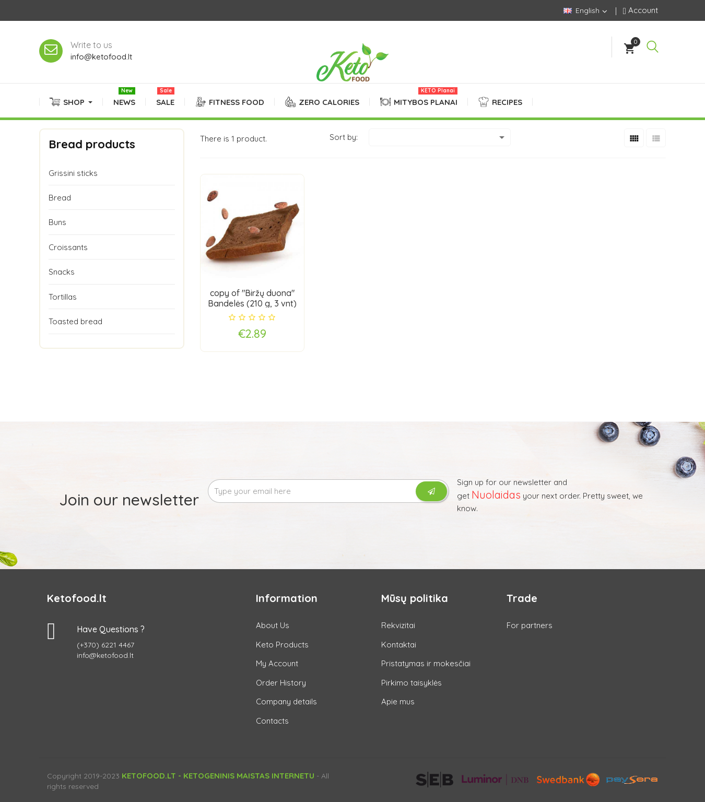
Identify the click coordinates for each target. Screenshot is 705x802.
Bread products (92, 144)
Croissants (68, 247)
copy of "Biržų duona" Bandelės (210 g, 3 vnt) (252, 298)
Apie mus (398, 701)
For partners (530, 625)
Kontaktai (398, 645)
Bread (60, 198)
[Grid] (634, 137)
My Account (277, 663)
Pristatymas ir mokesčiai (426, 663)
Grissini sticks (73, 173)
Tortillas (63, 297)
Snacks (62, 272)
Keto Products (282, 645)
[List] (656, 137)
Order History (281, 683)
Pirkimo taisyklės (411, 683)
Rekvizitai (398, 625)
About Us (272, 625)
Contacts (272, 721)
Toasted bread (75, 321)
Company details (286, 701)
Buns (57, 222)
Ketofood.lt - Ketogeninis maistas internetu (218, 776)
